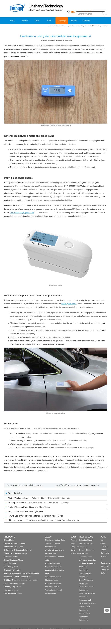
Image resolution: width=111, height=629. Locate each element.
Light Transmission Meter (14, 583)
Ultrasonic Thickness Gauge (15, 553)
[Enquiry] (107, 610)
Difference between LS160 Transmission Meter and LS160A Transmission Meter (43, 520)
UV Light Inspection (87, 563)
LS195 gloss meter (69, 304)
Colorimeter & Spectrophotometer (18, 550)
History (103, 550)
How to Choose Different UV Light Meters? (27, 511)
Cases (37, 21)
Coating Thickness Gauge (14, 543)
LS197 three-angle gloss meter (22, 213)
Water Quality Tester (12, 587)
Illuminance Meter (11, 590)
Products (25, 21)
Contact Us (86, 21)
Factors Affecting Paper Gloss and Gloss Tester (29, 507)
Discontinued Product (13, 593)
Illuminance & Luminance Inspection (84, 616)
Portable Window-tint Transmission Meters (21, 573)
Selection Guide (85, 540)
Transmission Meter (12, 570)
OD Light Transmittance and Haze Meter (20, 580)
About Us (74, 21)
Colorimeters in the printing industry (27, 485)
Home (12, 21)
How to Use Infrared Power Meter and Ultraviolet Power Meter (35, 516)
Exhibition (75, 553)
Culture (104, 573)
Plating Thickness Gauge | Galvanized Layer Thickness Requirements (39, 498)
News (49, 21)
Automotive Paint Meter (13, 547)
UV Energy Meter (11, 567)
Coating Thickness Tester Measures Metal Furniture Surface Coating (38, 502)
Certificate (105, 553)
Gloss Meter (9, 540)
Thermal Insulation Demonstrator (17, 577)
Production (105, 566)
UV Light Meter (10, 563)
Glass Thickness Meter (13, 560)
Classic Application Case (55, 540)
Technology (62, 21)
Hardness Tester (10, 557)
